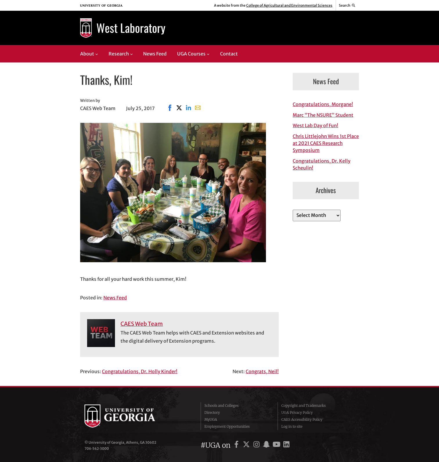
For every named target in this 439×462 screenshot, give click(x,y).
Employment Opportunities (227, 426)
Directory (212, 412)
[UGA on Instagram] (257, 445)
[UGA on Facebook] (237, 445)
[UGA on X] (247, 445)
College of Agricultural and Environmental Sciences (289, 5)
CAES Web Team (141, 323)
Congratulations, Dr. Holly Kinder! (139, 371)
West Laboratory (130, 27)
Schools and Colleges (221, 405)
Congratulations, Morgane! (323, 104)
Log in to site (292, 426)
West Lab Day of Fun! (315, 125)
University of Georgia (128, 416)
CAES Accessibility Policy (302, 419)
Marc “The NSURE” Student (323, 115)
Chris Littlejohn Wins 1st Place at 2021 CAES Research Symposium (326, 143)
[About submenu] (96, 53)
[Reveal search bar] (347, 5)
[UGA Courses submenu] (208, 53)
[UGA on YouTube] (277, 445)
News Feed (115, 298)
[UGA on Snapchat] (267, 445)
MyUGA (210, 419)
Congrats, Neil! (262, 371)
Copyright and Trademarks (303, 405)
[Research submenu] (131, 53)
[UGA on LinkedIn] (286, 445)
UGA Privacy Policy (297, 412)
